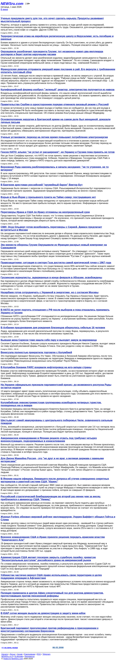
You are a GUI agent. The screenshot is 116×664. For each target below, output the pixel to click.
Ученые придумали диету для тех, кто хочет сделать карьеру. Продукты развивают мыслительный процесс (52, 20)
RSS (39, 654)
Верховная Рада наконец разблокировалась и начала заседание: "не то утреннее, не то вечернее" (55, 168)
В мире (4, 9)
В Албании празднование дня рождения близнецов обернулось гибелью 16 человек (53, 327)
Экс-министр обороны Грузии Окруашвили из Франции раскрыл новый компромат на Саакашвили (54, 246)
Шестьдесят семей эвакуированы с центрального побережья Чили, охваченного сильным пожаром (57, 422)
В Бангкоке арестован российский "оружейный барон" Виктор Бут (42, 184)
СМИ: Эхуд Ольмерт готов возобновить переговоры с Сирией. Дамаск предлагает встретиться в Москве (51, 228)
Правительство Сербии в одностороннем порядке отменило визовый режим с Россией (55, 104)
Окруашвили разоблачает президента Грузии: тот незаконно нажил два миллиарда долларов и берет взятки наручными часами (52, 53)
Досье (12, 654)
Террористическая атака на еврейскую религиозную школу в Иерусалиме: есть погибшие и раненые (57, 37)
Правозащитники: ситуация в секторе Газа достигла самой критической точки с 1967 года (56, 262)
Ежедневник (29, 654)
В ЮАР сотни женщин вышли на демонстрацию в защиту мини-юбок (43, 613)
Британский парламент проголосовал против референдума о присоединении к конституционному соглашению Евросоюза (49, 629)
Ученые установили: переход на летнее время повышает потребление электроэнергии (54, 137)
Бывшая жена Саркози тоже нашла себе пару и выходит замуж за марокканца (49, 340)
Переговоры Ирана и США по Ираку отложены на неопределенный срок (45, 212)
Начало (4, 654)
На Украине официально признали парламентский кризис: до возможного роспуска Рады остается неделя (56, 386)
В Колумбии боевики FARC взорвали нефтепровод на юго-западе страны (46, 367)
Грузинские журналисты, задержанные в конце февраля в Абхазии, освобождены (51, 277)
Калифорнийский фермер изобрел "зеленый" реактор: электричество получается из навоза (57, 89)
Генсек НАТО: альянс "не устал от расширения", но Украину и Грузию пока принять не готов (58, 152)
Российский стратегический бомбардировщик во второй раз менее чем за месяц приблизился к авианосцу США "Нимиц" (50, 498)
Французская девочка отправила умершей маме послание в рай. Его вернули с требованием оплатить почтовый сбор (58, 71)
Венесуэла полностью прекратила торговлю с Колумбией (36, 352)
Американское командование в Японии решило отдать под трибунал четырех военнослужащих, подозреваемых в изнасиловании (49, 439)
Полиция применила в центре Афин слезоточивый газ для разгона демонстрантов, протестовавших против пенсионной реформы (52, 594)
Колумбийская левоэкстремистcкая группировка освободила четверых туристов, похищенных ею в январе (51, 404)
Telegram (47, 654)
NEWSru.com (12, 4)
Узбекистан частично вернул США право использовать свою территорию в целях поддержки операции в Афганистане (51, 576)
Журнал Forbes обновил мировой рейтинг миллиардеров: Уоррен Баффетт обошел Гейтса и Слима (58, 518)
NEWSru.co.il (7, 656)
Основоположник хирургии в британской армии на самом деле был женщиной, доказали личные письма (55, 121)
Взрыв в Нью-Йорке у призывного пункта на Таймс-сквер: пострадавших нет (48, 197)
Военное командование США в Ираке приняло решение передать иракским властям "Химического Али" (53, 538)
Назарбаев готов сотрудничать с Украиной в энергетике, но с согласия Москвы (50, 292)
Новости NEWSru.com (13, 659)
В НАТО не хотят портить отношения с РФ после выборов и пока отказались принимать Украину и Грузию (55, 311)
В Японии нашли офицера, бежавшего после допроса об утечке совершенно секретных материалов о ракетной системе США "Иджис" (55, 480)
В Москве (19, 656)
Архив (19, 654)
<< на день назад (10, 647)
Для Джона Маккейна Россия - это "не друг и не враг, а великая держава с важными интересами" (52, 460)
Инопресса (30, 656)
